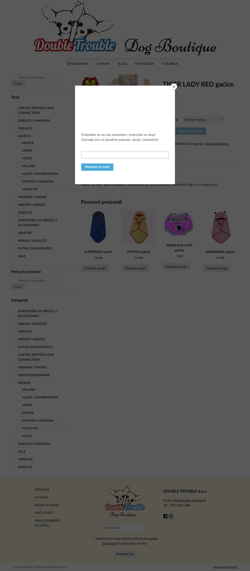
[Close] (174, 87)
